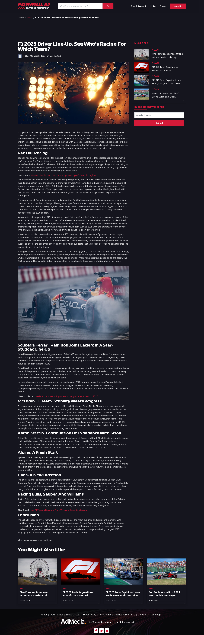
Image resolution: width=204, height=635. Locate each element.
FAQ (133, 614)
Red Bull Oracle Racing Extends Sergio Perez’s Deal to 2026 (67, 396)
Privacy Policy (89, 614)
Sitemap (156, 614)
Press (163, 6)
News (29, 17)
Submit (159, 122)
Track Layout (138, 6)
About (44, 614)
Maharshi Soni (37, 55)
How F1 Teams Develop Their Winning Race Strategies (58, 510)
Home (21, 17)
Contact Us (144, 614)
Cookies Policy (121, 614)
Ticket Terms (105, 614)
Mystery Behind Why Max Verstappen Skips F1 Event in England (64, 175)
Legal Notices (56, 614)
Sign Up (178, 6)
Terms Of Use (72, 614)
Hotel (153, 6)
